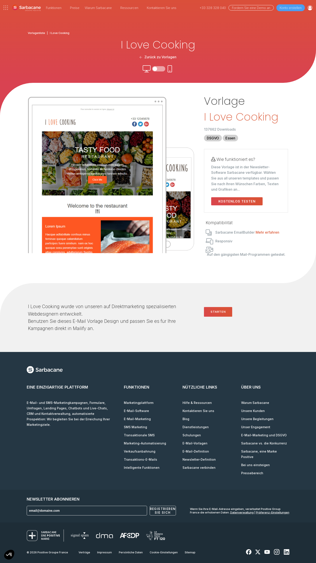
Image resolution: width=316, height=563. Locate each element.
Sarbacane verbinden (199, 467)
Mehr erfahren (267, 232)
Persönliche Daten (131, 552)
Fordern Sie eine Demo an (251, 8)
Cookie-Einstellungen (164, 552)
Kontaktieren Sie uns (161, 8)
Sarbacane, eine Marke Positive (259, 454)
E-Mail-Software (136, 411)
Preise (74, 8)
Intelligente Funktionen (142, 467)
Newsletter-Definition (199, 459)
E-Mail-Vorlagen (195, 443)
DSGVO (213, 138)
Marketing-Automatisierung (145, 443)
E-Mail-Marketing (137, 419)
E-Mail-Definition (196, 451)
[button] (9, 555)
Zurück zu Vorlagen (158, 57)
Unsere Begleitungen (257, 419)
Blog (186, 419)
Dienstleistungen (196, 427)
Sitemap (190, 552)
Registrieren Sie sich (163, 510)
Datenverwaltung (242, 512)
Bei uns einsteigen (255, 465)
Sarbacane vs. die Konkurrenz (264, 443)
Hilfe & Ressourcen (197, 403)
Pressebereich (252, 473)
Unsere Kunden (253, 411)
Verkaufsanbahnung (139, 451)
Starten (218, 311)
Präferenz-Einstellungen (272, 512)
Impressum (104, 552)
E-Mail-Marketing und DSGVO (264, 435)
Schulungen (192, 435)
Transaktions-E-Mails (140, 459)
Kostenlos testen (237, 201)
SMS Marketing (135, 427)
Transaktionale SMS (139, 435)
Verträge (84, 552)
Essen (230, 138)
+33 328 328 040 (213, 8)
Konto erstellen (291, 8)
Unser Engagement (255, 427)
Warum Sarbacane (255, 403)
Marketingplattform (138, 403)
